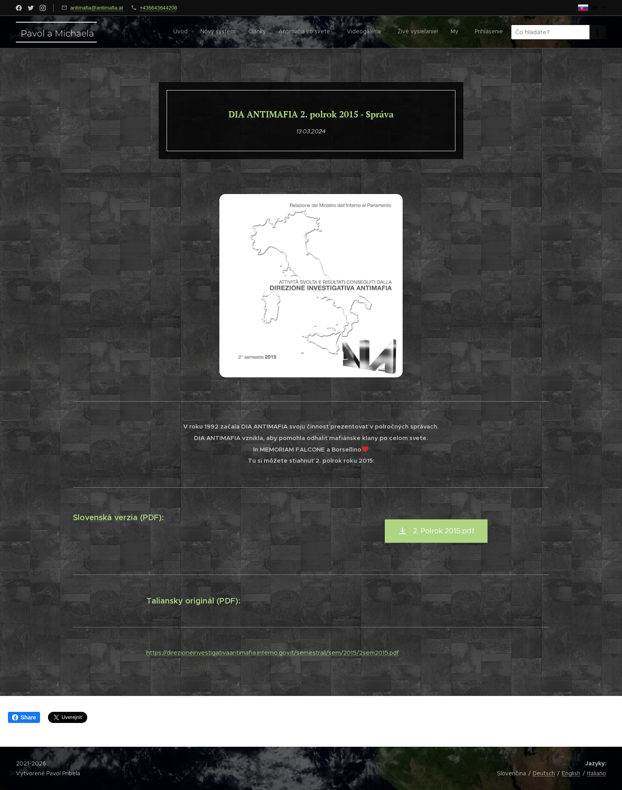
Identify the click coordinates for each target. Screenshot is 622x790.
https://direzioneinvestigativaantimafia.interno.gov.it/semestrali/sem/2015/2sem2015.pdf (272, 652)
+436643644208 (158, 8)
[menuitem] (404, 32)
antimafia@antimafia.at (96, 8)
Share (24, 717)
